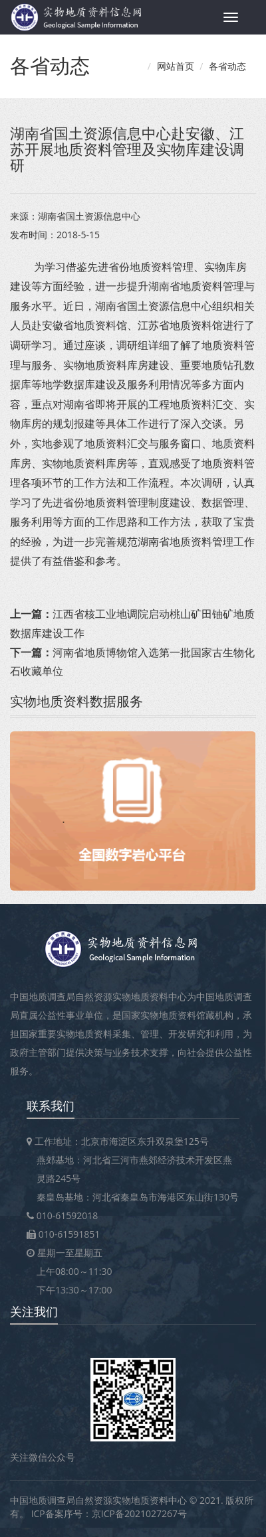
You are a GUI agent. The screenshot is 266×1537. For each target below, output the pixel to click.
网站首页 (175, 66)
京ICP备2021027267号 (139, 1513)
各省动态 (227, 66)
